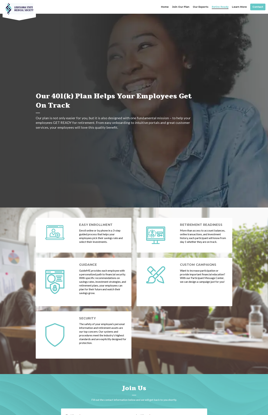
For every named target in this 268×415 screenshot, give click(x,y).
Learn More (239, 6)
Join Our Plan (180, 6)
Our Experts (200, 6)
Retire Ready (220, 6)
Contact (257, 7)
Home (165, 6)
